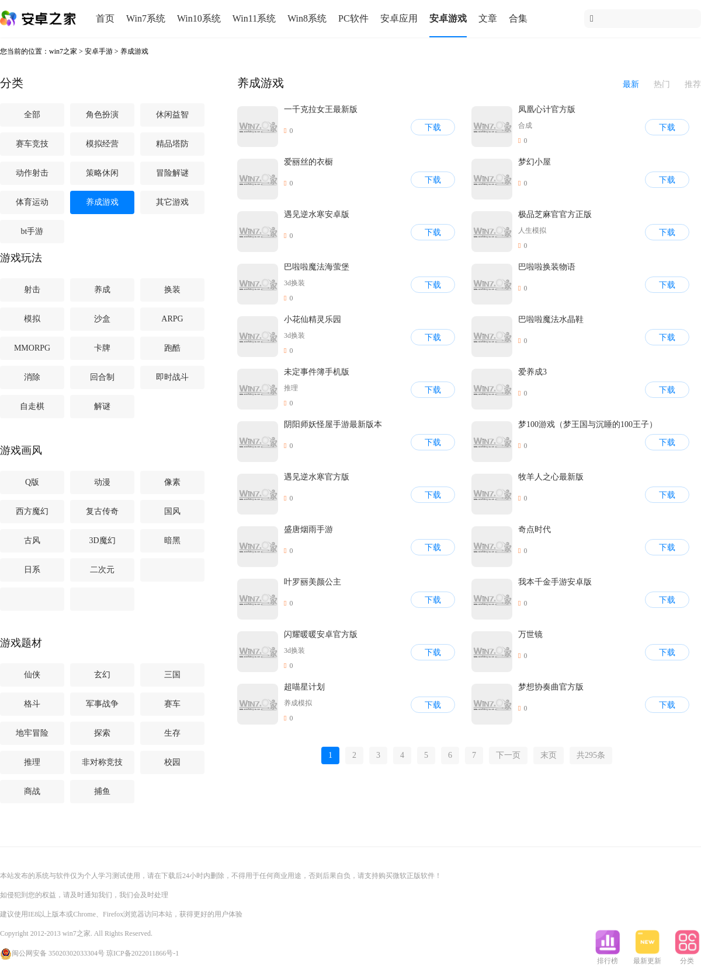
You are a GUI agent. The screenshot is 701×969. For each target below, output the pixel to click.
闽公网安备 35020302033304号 (52, 953)
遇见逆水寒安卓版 (316, 214)
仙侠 (32, 674)
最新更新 (647, 957)
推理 (32, 762)
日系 (32, 569)
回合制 (102, 377)
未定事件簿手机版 (316, 372)
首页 (105, 18)
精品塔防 (172, 143)
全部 (32, 114)
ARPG (172, 318)
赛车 (172, 703)
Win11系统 (254, 18)
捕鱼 (102, 791)
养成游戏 (134, 51)
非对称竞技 (102, 762)
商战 (32, 791)
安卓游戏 (448, 18)
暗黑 (172, 540)
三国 (172, 674)
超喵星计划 (304, 687)
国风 (172, 511)
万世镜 (530, 634)
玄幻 (102, 674)
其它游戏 (172, 202)
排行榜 (608, 957)
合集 (518, 18)
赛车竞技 (32, 143)
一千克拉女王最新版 (321, 109)
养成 (102, 289)
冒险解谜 (172, 173)
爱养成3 (532, 372)
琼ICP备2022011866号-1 (142, 953)
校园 (172, 762)
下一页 (508, 755)
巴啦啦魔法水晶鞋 (551, 319)
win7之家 (63, 51)
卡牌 (102, 348)
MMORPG (32, 348)
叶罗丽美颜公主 (312, 582)
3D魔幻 (102, 540)
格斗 (32, 703)
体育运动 (32, 202)
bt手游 (32, 231)
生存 (172, 733)
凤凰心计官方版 (546, 109)
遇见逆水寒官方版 (316, 477)
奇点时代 (534, 529)
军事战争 (102, 703)
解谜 (102, 406)
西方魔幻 (32, 511)
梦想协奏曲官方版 (551, 687)
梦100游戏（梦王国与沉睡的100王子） (587, 424)
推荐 (693, 84)
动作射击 (32, 173)
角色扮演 (102, 114)
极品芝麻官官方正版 (555, 214)
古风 (32, 540)
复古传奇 (102, 511)
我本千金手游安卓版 (555, 582)
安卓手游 (99, 51)
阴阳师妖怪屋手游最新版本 (333, 424)
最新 (631, 84)
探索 (102, 733)
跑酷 (172, 348)
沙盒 (102, 318)
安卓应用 (399, 18)
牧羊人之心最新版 (551, 477)
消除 (32, 377)
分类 (687, 957)
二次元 (102, 569)
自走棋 (32, 406)
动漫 (102, 482)
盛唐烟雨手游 (308, 529)
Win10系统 (199, 18)
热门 (662, 84)
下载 (433, 127)
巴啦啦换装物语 (546, 267)
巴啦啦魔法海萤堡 (316, 267)
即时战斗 (172, 377)
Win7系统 (145, 18)
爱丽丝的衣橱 (308, 162)
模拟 (32, 318)
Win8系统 (307, 18)
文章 (487, 18)
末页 (548, 755)
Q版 (32, 482)
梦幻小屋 (534, 162)
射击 (32, 289)
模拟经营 (102, 143)
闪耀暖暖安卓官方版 (321, 634)
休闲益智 (172, 114)
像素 (172, 482)
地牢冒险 (32, 733)
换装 (172, 289)
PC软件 (353, 18)
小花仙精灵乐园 (312, 319)
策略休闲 (102, 173)
